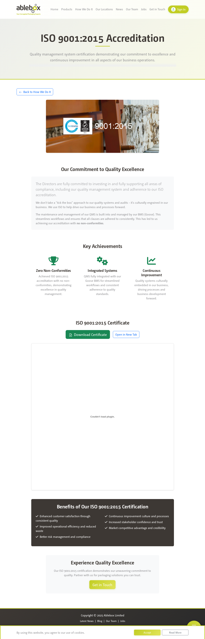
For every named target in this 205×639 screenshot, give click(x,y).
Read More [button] (175, 632)
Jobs (144, 9)
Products (66, 9)
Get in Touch (157, 9)
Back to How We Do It (35, 92)
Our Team (132, 9)
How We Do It (84, 9)
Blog (99, 620)
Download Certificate (88, 334)
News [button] (119, 9)
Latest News (87, 620)
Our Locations (104, 9)
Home (54, 9)
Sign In (178, 9)
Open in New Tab (126, 334)
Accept (147, 632)
